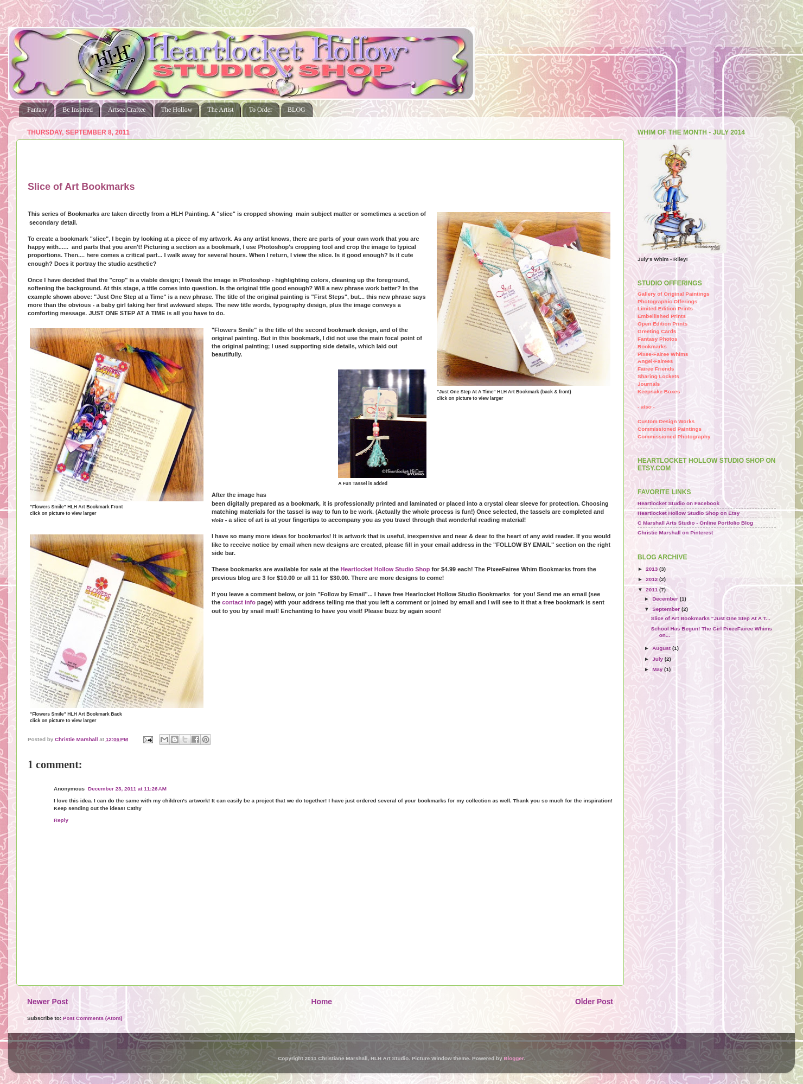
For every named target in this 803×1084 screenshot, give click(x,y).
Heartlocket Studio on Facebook (678, 503)
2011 (652, 589)
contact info (239, 602)
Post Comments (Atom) (93, 1018)
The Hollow (177, 109)
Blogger (514, 1058)
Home (321, 1001)
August (662, 648)
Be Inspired (77, 109)
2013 (652, 569)
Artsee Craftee (127, 109)
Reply (61, 820)
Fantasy (37, 109)
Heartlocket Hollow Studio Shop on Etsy (689, 513)
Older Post (594, 1001)
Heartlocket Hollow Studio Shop (385, 569)
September (666, 609)
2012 (652, 579)
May (658, 669)
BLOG (296, 109)
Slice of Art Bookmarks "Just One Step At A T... (710, 618)
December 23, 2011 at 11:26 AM (127, 789)
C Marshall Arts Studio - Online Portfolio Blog (695, 523)
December (666, 599)
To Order (260, 109)
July (658, 659)
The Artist (220, 109)
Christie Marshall (77, 739)
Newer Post (47, 1001)
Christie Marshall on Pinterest (675, 532)
